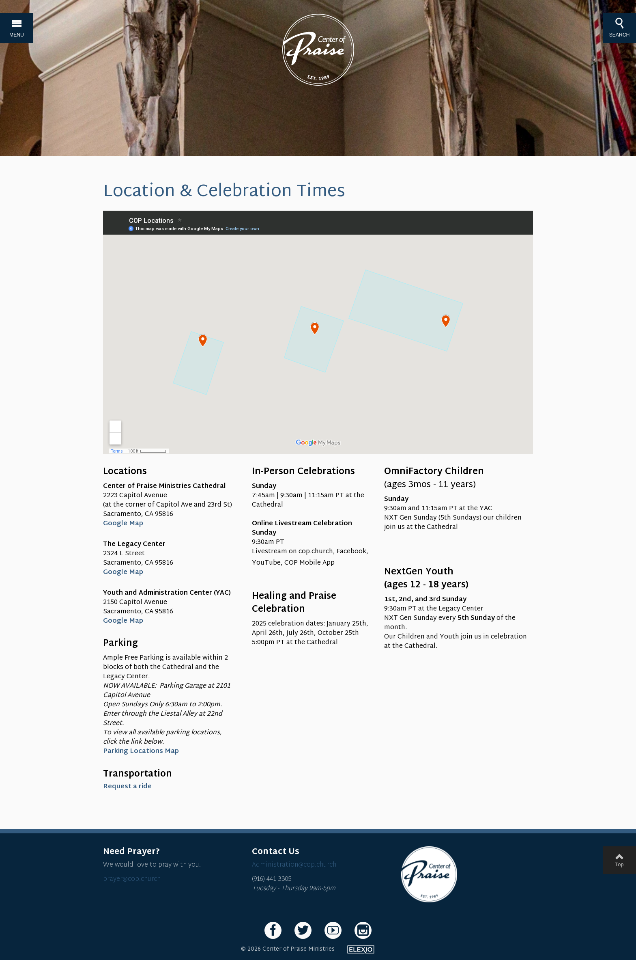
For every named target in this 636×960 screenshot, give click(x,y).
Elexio (361, 949)
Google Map (124, 524)
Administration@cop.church (294, 865)
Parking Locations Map (141, 751)
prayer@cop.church (132, 879)
